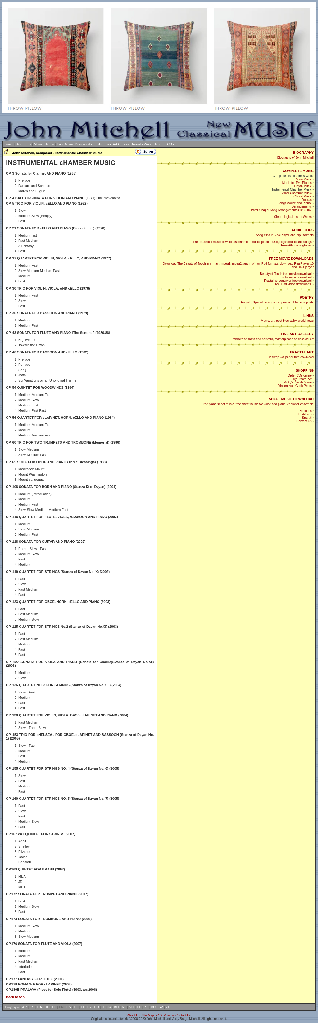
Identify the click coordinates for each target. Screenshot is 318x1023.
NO (131, 1007)
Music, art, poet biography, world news (287, 320)
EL (54, 1007)
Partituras (305, 414)
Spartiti (307, 417)
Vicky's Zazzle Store (298, 382)
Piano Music (303, 179)
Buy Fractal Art (301, 379)
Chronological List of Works (293, 217)
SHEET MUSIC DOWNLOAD (291, 399)
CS (32, 1007)
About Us (133, 1015)
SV (160, 1007)
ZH (168, 1007)
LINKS (308, 315)
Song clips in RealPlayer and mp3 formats (285, 235)
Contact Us (303, 421)
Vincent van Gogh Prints (295, 386)
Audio (49, 144)
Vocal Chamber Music (296, 193)
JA (109, 1007)
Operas (307, 200)
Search (158, 144)
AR (24, 1007)
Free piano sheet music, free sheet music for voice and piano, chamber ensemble (258, 404)
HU (96, 1007)
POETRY (307, 297)
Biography (23, 144)
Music (38, 144)
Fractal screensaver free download (287, 280)
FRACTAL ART (302, 352)
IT (103, 1007)
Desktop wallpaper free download (291, 357)
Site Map (148, 1015)
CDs (170, 144)
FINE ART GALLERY (297, 334)
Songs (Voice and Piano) (295, 203)
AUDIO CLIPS (303, 230)
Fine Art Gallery (117, 144)
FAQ (159, 1015)
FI (82, 1007)
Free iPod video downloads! (292, 284)
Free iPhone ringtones (296, 245)
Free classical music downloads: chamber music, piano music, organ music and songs (252, 242)
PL (139, 1007)
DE (46, 1007)
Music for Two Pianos (297, 182)
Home (8, 144)
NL (124, 1007)
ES (68, 1007)
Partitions (305, 411)
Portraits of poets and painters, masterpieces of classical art (272, 339)
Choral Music (302, 196)
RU (153, 1007)
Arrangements (302, 206)
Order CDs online (299, 375)
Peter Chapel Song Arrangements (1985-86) (281, 210)
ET (76, 1007)
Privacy (169, 1015)
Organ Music (303, 186)
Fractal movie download (295, 277)
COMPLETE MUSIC (298, 171)
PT (146, 1007)
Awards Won (141, 144)
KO (116, 1007)
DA (39, 1007)
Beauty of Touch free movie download (286, 274)
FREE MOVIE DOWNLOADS (291, 258)
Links (99, 144)
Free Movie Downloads (74, 144)
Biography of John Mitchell (295, 157)
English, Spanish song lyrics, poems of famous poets (277, 302)
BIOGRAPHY (303, 152)
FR (89, 1007)
